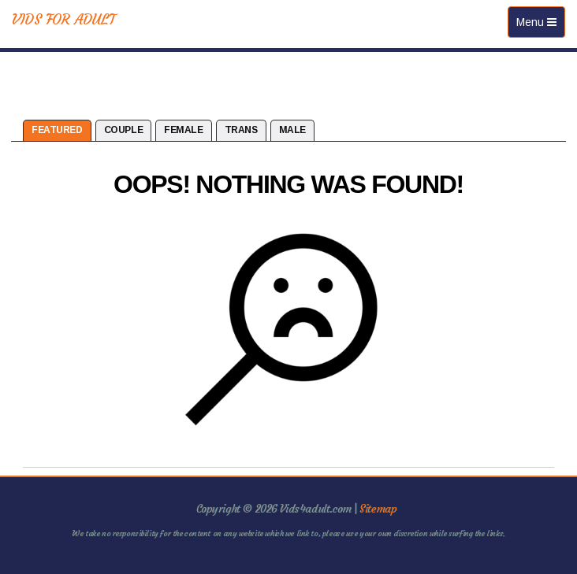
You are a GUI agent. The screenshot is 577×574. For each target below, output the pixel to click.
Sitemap (377, 509)
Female (183, 129)
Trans (241, 129)
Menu (540, 25)
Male (292, 129)
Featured (57, 129)
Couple (123, 129)
